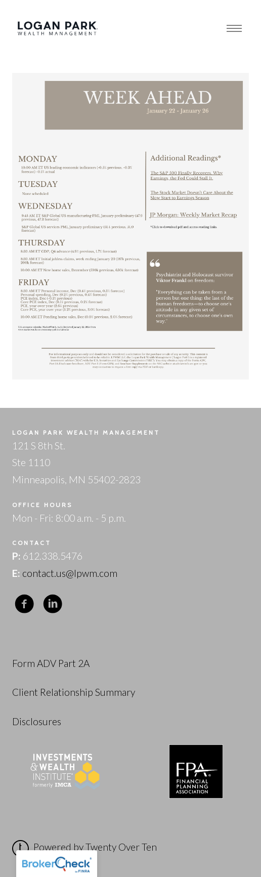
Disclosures (36, 721)
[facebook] (24, 603)
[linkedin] (52, 603)
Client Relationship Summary (73, 692)
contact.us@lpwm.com (69, 573)
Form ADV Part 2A (51, 663)
